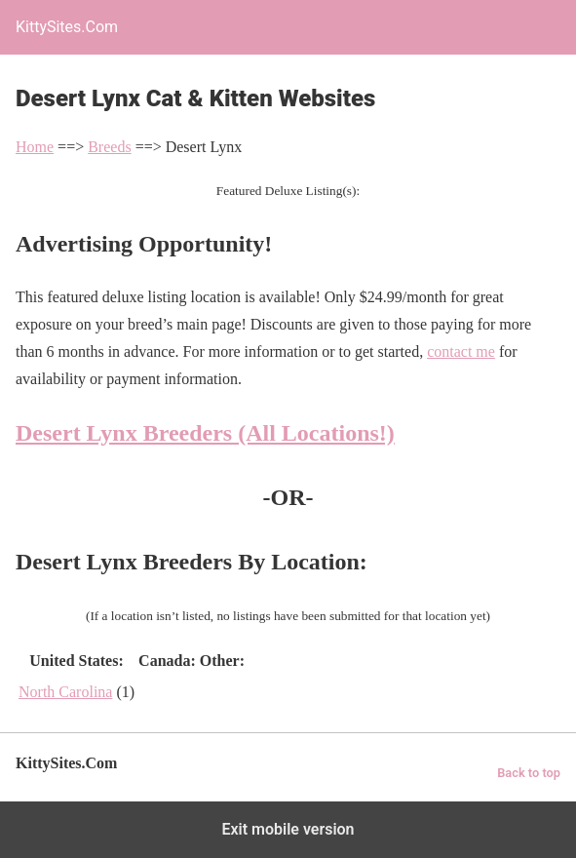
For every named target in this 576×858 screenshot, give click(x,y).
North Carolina (65, 691)
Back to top (528, 772)
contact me (461, 351)
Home (35, 146)
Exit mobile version (287, 829)
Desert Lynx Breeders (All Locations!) (205, 433)
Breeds (109, 146)
